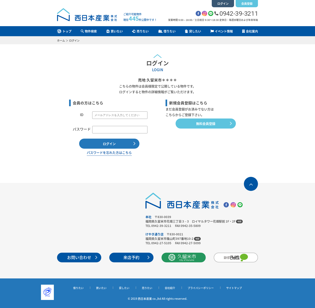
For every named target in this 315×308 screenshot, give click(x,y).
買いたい (101, 287)
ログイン (223, 3)
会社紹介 (170, 287)
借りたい (78, 287)
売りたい (147, 287)
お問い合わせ (79, 257)
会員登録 (247, 3)
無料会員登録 (205, 123)
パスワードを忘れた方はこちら (109, 152)
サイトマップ (234, 287)
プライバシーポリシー (201, 287)
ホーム (61, 40)
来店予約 (131, 257)
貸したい (124, 287)
